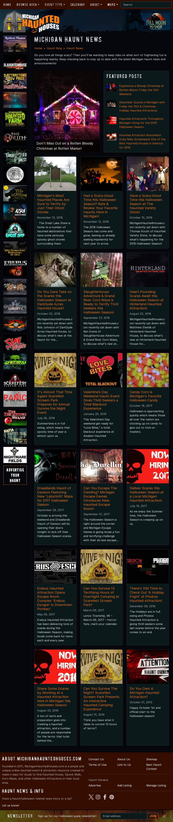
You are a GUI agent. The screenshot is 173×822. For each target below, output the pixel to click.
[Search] (146, 4)
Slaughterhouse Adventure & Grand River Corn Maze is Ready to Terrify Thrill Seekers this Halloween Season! (100, 302)
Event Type (54, 4)
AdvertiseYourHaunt (15, 475)
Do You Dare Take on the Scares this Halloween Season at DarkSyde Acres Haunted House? (54, 300)
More (111, 4)
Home (7, 4)
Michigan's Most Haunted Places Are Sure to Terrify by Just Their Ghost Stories (53, 204)
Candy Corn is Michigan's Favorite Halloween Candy (145, 396)
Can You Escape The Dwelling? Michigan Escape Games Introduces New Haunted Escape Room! (100, 498)
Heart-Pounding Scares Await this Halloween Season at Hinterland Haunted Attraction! (147, 300)
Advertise (95, 785)
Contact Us (96, 759)
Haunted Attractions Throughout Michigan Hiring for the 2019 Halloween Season (141, 123)
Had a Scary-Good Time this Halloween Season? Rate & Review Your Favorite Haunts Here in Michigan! (100, 206)
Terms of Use (98, 764)
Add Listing (124, 785)
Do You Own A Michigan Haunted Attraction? (144, 693)
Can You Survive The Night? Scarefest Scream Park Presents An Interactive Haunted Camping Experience (101, 699)
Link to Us (124, 764)
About (95, 4)
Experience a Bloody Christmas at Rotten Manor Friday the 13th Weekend (141, 90)
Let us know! (10, 805)
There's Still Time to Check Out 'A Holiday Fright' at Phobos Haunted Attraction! (147, 594)
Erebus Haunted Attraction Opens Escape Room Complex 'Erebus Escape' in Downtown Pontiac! (54, 598)
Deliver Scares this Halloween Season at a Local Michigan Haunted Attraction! (147, 494)
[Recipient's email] (124, 816)
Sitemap (151, 759)
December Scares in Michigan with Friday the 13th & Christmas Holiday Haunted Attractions (142, 106)
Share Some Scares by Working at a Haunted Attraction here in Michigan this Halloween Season (54, 697)
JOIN (153, 816)
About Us (123, 759)
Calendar (78, 4)
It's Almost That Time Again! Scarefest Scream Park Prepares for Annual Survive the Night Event (54, 402)
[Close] (164, 816)
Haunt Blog (54, 48)
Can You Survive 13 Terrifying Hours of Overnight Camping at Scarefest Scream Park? (101, 596)
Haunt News (74, 48)
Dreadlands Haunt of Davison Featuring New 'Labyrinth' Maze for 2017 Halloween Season (55, 496)
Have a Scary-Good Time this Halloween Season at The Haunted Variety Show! (146, 204)
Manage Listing (156, 785)
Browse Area (27, 4)
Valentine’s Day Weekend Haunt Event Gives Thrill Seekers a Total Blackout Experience (101, 400)
